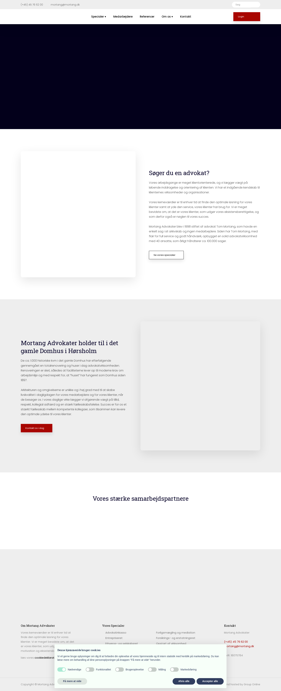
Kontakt (185, 16)
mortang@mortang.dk (239, 646)
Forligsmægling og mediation (175, 632)
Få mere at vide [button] (72, 681)
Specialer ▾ (98, 16)
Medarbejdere (123, 16)
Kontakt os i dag (34, 428)
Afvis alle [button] (183, 681)
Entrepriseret (114, 638)
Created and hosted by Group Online (237, 684)
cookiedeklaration (46, 657)
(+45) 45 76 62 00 (236, 642)
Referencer (147, 16)
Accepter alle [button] (210, 681)
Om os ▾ (167, 16)
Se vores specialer (164, 255)
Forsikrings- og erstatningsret (175, 638)
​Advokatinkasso (115, 632)
